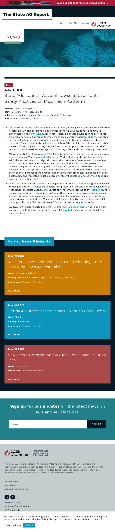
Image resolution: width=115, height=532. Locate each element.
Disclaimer (10, 485)
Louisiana (16, 112)
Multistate (31, 273)
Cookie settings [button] (12, 525)
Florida (18, 317)
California (19, 273)
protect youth (77, 206)
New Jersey (21, 366)
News (9, 85)
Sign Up (97, 424)
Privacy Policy (11, 481)
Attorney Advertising (16, 489)
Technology (65, 115)
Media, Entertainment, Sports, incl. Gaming (36, 115)
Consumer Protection (29, 118)
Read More (13, 291)
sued (40, 127)
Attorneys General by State (17, 506)
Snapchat (66, 210)
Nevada (38, 112)
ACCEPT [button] (29, 525)
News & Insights (12, 502)
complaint (35, 133)
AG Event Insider (12, 510)
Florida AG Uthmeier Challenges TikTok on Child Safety (56, 311)
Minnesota (28, 112)
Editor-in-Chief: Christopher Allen (75, 23)
